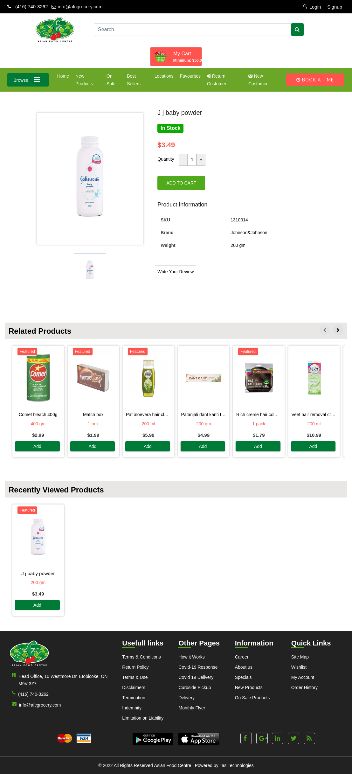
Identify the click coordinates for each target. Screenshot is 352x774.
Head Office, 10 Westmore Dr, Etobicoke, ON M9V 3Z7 (58, 679)
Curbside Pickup (194, 687)
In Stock (170, 128)
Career (242, 656)
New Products (84, 79)
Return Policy (135, 667)
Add (37, 446)
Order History (304, 687)
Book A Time (315, 79)
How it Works (191, 656)
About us (243, 667)
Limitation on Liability (142, 718)
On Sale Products (252, 697)
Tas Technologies (237, 765)
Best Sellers (134, 79)
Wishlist (299, 667)
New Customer (258, 79)
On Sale (111, 79)
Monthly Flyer (191, 707)
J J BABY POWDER (38, 573)
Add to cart (181, 182)
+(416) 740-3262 (27, 6)
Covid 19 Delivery (195, 677)
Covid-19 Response (197, 667)
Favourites (190, 76)
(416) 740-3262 (29, 694)
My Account (302, 677)
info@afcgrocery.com (77, 6)
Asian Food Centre (172, 765)
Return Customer (216, 79)
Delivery (186, 697)
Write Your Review (175, 271)
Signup (334, 7)
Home (63, 76)
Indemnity (131, 707)
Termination (133, 697)
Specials (243, 677)
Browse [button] (28, 79)
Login (312, 7)
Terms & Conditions (141, 656)
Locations (164, 76)
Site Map (300, 656)
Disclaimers (133, 687)
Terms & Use (135, 677)
